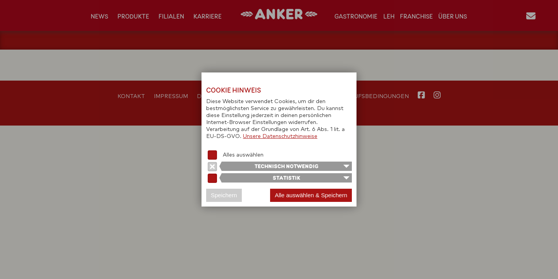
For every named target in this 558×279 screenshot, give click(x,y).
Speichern (224, 195)
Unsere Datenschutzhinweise (280, 136)
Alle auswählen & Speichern (311, 195)
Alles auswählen (243, 155)
